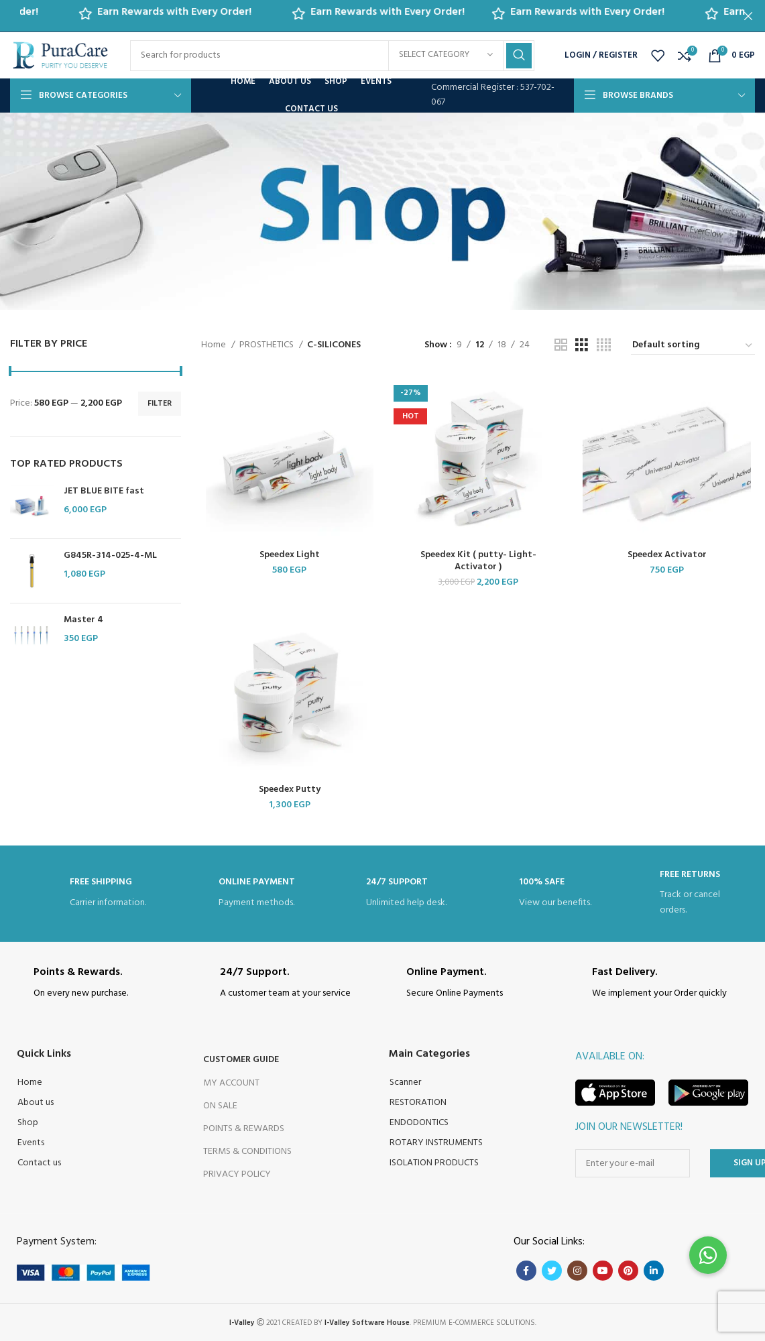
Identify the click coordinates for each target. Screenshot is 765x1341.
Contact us (39, 1162)
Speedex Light (289, 555)
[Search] (332, 55)
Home (214, 345)
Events (30, 1142)
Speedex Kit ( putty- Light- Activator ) (478, 561)
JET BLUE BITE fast (104, 491)
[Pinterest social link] (628, 1270)
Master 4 (83, 620)
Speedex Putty (289, 789)
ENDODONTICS (419, 1122)
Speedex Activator (667, 555)
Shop (27, 1122)
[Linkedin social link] (654, 1270)
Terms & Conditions (247, 1151)
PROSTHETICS (267, 345)
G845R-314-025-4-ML (110, 556)
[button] (708, 1255)
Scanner (405, 1082)
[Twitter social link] (552, 1270)
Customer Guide (241, 1059)
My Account (231, 1082)
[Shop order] (693, 346)
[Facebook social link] (526, 1270)
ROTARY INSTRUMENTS (436, 1142)
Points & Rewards (243, 1127)
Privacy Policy (237, 1173)
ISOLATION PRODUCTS (434, 1162)
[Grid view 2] (560, 346)
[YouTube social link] (603, 1270)
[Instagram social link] (577, 1270)
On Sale (220, 1104)
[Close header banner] (748, 16)
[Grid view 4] (604, 346)
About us (35, 1102)
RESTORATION (418, 1102)
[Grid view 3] (581, 346)
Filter (160, 403)
